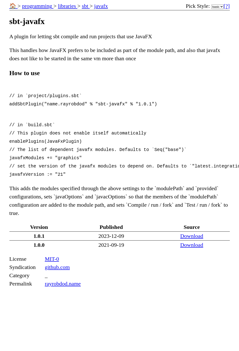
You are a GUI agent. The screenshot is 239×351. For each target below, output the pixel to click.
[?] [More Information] (227, 6)
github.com (57, 267)
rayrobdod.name (63, 284)
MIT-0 (52, 259)
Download (191, 236)
